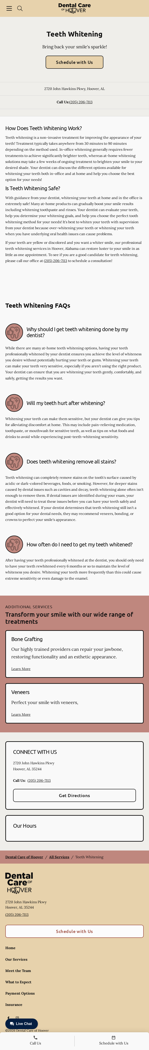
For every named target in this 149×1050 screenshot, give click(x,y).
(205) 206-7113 (81, 102)
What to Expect (18, 982)
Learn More (21, 669)
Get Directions (74, 795)
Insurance (13, 1004)
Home (10, 948)
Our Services (16, 959)
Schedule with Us (74, 62)
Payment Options (20, 993)
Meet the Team (18, 970)
